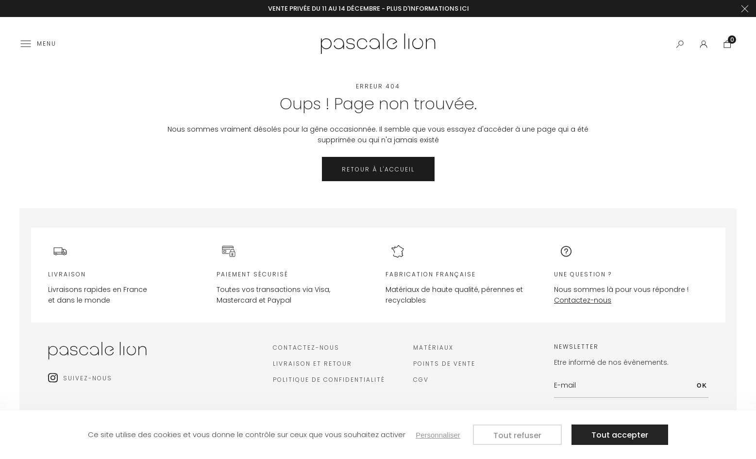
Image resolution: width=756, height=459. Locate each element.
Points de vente (444, 363)
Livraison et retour (312, 363)
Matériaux (433, 347)
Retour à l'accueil (378, 169)
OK (702, 385)
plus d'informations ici (427, 8)
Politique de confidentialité (329, 379)
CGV (421, 379)
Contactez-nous (582, 300)
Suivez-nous (87, 378)
